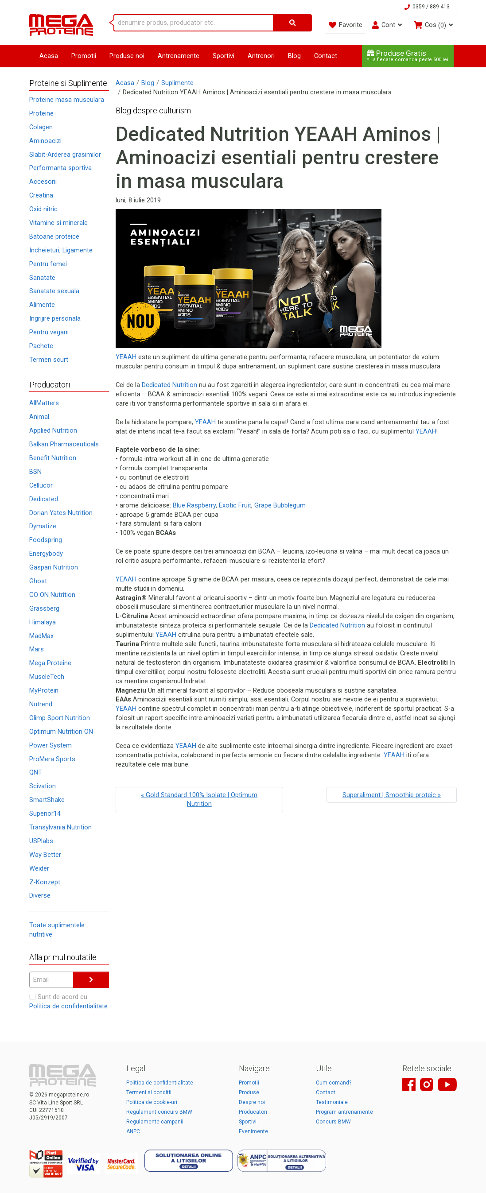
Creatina (41, 195)
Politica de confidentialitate (68, 1006)
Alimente (42, 305)
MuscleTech (46, 677)
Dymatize (42, 526)
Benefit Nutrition (52, 458)
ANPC (133, 1131)
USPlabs (41, 841)
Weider (39, 868)
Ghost (38, 581)
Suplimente (177, 83)
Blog (294, 56)
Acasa (48, 56)
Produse (249, 1092)
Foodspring (45, 540)
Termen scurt (48, 360)
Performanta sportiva (60, 168)
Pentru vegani (49, 332)
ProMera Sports (52, 759)
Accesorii (43, 182)
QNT (35, 772)
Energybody (46, 554)
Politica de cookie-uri (151, 1102)
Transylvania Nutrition (60, 827)
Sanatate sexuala (54, 291)
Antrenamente (178, 56)
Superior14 (45, 813)
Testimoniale (332, 1102)
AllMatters (44, 403)
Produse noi (126, 56)
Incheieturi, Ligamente (61, 250)
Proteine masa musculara (66, 100)
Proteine (41, 113)
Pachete (41, 346)
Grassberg (44, 608)
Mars (36, 649)
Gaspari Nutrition (53, 567)
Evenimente (253, 1131)
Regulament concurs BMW (159, 1112)
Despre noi (252, 1102)
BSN (35, 472)
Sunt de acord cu (68, 1001)
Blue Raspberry (194, 505)
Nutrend (40, 704)
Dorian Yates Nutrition (61, 513)
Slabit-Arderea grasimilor (65, 155)
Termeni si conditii (148, 1092)
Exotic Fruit (235, 505)
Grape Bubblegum (280, 505)
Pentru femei (48, 264)
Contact (325, 56)
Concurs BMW (333, 1122)
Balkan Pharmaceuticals (64, 444)
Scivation (42, 786)
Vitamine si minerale (58, 223)
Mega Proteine (50, 663)
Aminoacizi (45, 141)
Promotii (83, 56)
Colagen (41, 127)
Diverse (40, 895)
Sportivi (223, 56)
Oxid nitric (43, 209)
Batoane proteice (54, 236)
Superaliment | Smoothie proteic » (391, 795)
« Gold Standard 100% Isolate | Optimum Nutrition (199, 799)
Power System (50, 745)
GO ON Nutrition (52, 595)
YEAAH (126, 357)
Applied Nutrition (53, 430)
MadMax (41, 636)
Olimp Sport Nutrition (59, 718)
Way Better (45, 855)
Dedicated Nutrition (169, 385)
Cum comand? (333, 1083)
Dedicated (43, 499)
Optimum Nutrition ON (61, 732)
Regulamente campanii (154, 1122)
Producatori (253, 1112)
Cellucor (41, 485)
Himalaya (42, 622)
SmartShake (47, 800)
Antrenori (261, 56)
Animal (39, 417)
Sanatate (42, 278)
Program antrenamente (344, 1112)
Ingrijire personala (55, 318)
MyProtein (43, 690)
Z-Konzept (44, 882)
